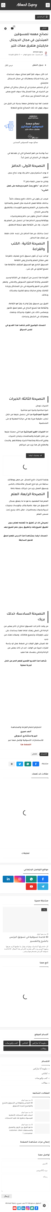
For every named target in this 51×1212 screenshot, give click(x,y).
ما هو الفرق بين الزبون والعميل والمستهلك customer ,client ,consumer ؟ (20, 1131)
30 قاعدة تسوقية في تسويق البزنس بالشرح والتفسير (28, 939)
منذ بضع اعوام (41, 934)
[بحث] (3, 5)
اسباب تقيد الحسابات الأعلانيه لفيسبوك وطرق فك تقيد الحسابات (19, 1116)
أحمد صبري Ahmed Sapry (15, 1203)
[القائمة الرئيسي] (48, 5)
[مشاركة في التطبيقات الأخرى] (11, 764)
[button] (36, 764)
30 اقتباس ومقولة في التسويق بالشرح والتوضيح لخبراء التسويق (17, 1104)
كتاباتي (44, 28)
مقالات (44, 1048)
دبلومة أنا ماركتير (39, 1043)
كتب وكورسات (11, 1043)
